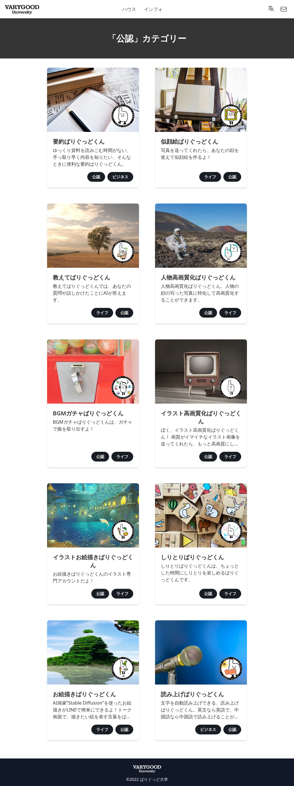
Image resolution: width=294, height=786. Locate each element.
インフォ (153, 9)
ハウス (129, 9)
